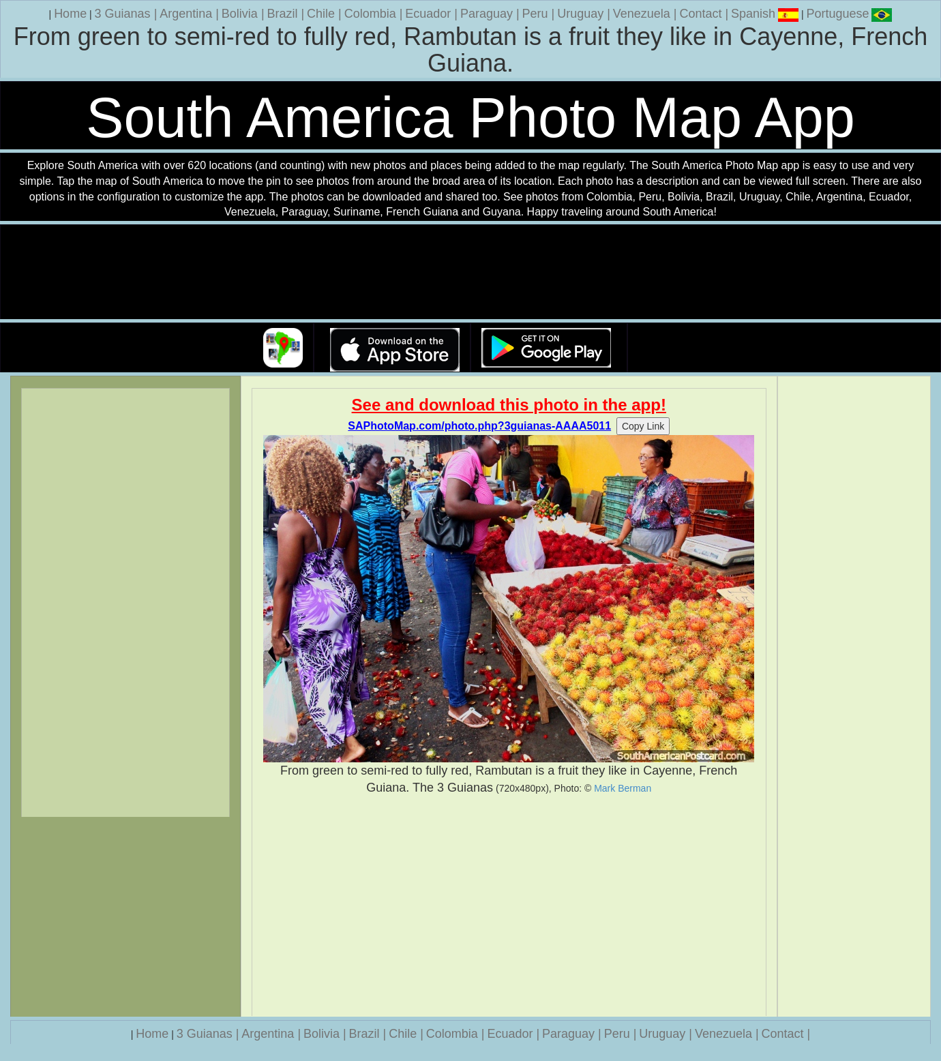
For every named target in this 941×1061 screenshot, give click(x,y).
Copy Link (643, 426)
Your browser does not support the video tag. (470, 272)
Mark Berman (622, 788)
